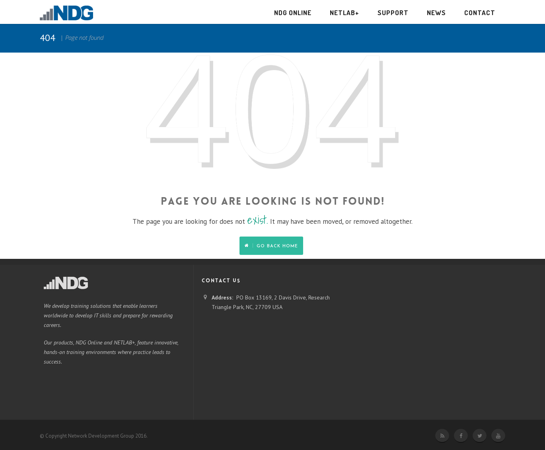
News (436, 12)
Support (393, 12)
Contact (479, 12)
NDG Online (292, 12)
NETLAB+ (344, 12)
